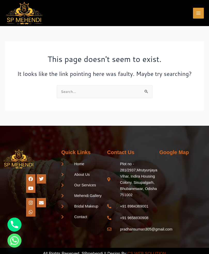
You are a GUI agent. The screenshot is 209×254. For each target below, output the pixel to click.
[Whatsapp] (14, 241)
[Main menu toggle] (198, 13)
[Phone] (14, 225)
